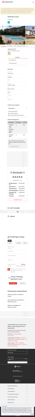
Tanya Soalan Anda (14, 146)
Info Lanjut (3, 46)
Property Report (17, 381)
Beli (9, 240)
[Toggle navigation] (33, 2)
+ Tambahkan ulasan (17, 199)
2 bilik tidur (18, 243)
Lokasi (15, 46)
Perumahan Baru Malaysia (13, 394)
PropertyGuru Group (12, 350)
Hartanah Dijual (11, 388)
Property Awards (17, 371)
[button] (26, 350)
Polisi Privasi (28, 409)
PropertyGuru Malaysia (12, 386)
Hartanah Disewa (11, 391)
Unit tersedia (10, 46)
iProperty (17, 367)
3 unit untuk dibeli (17, 60)
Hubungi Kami (10, 352)
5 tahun (24, 243)
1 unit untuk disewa (17, 63)
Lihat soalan (22, 283)
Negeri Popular (11, 402)
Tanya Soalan (13, 283)
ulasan (20, 180)
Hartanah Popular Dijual (13, 397)
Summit (17, 376)
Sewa (10, 243)
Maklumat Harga (21, 46)
